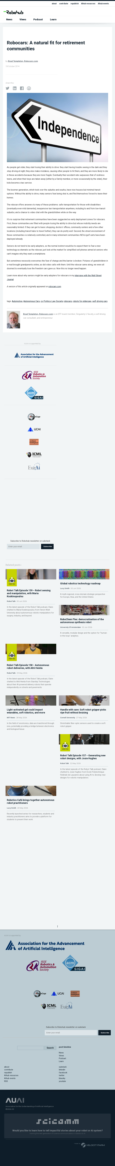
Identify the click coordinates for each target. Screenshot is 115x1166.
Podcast (38, 19)
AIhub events (103, 4)
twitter (61, 1118)
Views (23, 19)
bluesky (62, 1121)
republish (72, 4)
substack (63, 1110)
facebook (63, 1115)
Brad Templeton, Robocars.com (23, 61)
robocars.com (54, 286)
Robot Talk (11, 619)
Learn (53, 19)
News (9, 19)
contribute (60, 4)
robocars (68, 301)
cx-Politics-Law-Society (52, 301)
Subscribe (47, 546)
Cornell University (67, 808)
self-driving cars (99, 301)
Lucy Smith (64, 613)
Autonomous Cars (31, 301)
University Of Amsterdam (70, 676)
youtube (62, 1124)
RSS (6, 1124)
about (50, 4)
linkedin (62, 1112)
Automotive (17, 301)
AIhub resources (86, 4)
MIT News (11, 808)
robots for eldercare (82, 301)
